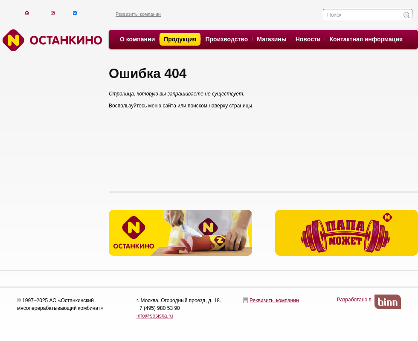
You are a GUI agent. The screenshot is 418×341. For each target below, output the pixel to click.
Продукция (180, 39)
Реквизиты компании (138, 14)
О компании (137, 39)
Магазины (271, 39)
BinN (387, 302)
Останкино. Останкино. (51, 40)
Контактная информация (366, 39)
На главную (26, 13)
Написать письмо (52, 13)
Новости (308, 39)
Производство (226, 39)
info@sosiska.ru (154, 316)
